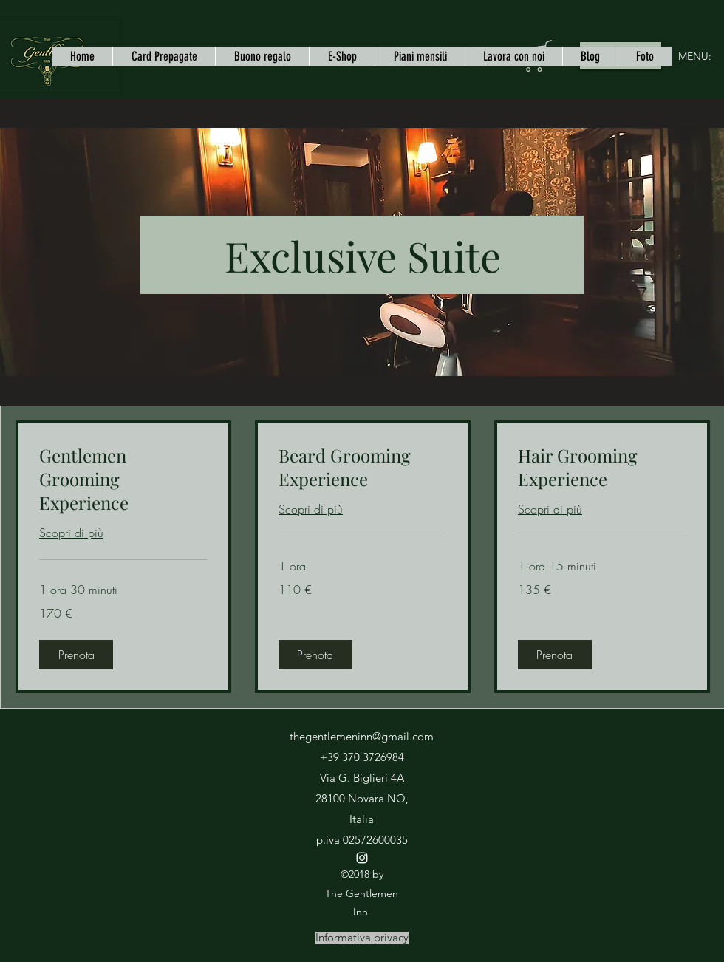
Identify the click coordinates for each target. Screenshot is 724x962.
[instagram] (362, 857)
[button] (76, 654)
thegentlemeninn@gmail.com (362, 736)
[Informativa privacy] (362, 937)
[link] (123, 479)
